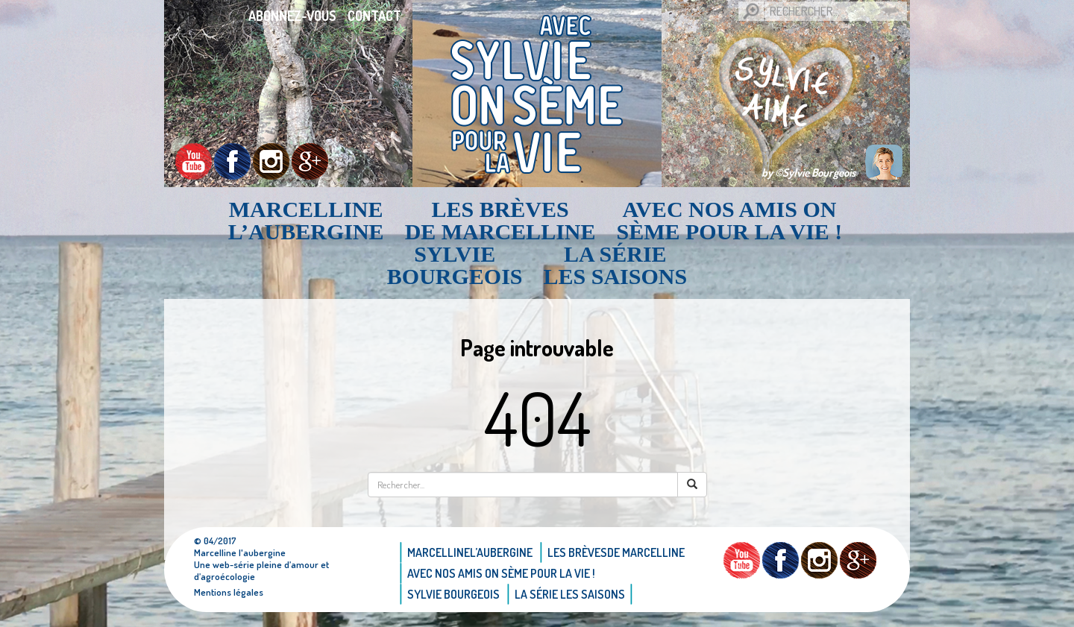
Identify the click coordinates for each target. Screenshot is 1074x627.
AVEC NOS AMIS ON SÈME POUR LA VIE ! (730, 220)
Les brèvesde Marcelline (500, 220)
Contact (374, 15)
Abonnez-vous (292, 15)
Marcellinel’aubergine (306, 220)
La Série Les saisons (616, 265)
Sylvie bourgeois (455, 265)
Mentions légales (228, 592)
